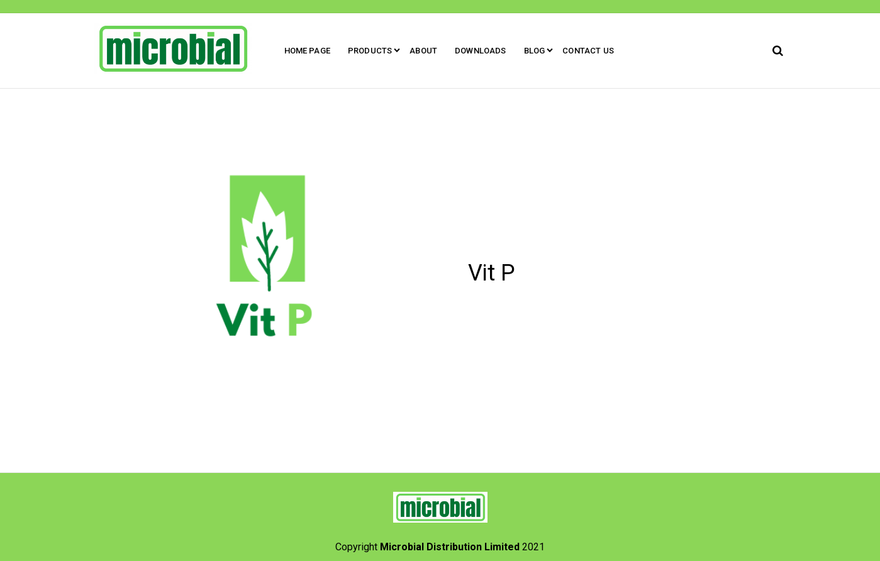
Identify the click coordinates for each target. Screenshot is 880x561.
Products (370, 50)
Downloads (480, 50)
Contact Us (588, 50)
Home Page (307, 50)
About (423, 50)
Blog (534, 50)
